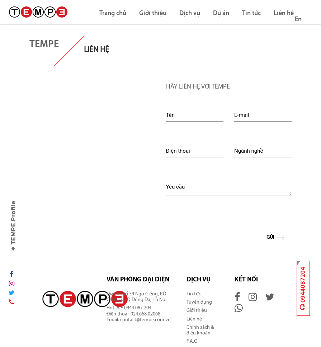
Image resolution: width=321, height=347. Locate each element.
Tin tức (251, 13)
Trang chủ (112, 13)
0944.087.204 (138, 308)
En (298, 19)
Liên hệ (284, 13)
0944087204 (303, 288)
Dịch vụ (189, 13)
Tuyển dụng (199, 302)
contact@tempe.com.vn (145, 320)
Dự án (221, 13)
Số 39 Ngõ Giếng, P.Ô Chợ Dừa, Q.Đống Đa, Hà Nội (137, 297)
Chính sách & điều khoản (200, 330)
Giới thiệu (152, 13)
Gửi (276, 237)
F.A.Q (192, 341)
